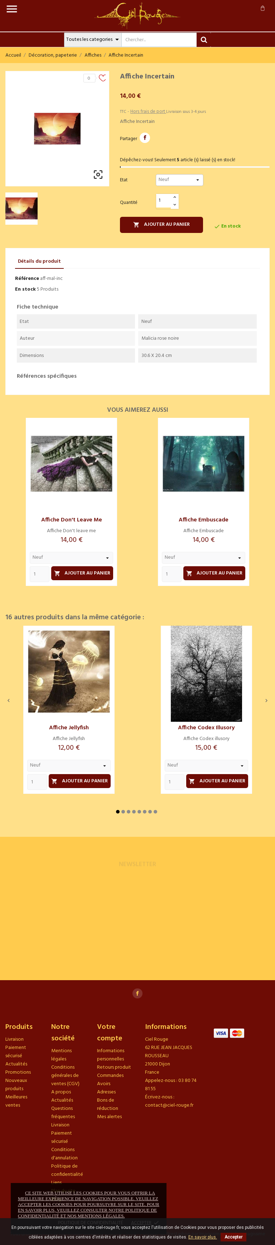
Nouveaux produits (16, 1085)
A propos (61, 1092)
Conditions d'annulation (64, 1154)
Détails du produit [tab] (39, 261)
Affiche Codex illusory (206, 728)
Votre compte (109, 1032)
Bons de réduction (107, 1104)
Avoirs (103, 1084)
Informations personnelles (110, 1055)
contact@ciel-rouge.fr (169, 1105)
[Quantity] (39, 574)
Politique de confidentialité (67, 1170)
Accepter (233, 1237)
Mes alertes (109, 1117)
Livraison (14, 1039)
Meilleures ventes (16, 1101)
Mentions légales (61, 1055)
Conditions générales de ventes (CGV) (65, 1075)
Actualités (16, 1064)
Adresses (106, 1092)
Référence (27, 279)
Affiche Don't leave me (71, 520)
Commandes (110, 1076)
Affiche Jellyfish (69, 728)
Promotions (18, 1072)
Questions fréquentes (63, 1113)
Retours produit (114, 1067)
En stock (25, 289)
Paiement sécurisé (15, 1052)
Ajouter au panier (161, 224)
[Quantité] (163, 201)
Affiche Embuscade (203, 520)
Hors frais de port (148, 111)
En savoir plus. (202, 1237)
